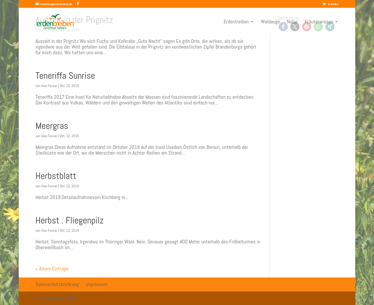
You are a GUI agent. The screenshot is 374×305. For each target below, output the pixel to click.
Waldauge (270, 22)
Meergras (52, 126)
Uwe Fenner (49, 85)
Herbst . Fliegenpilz (70, 220)
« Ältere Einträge (52, 268)
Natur (292, 22)
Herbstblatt (56, 176)
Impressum (97, 284)
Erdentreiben (236, 22)
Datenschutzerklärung (57, 284)
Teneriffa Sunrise (65, 76)
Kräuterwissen (319, 22)
